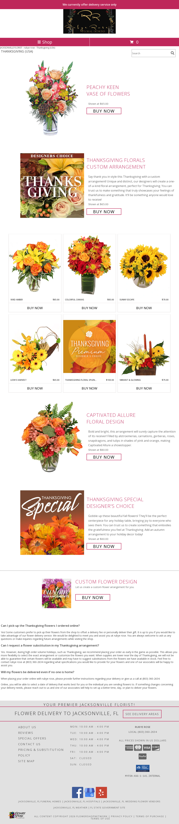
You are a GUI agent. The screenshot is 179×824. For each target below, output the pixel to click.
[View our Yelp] (101, 797)
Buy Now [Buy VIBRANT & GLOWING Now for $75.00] (144, 388)
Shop (44, 42)
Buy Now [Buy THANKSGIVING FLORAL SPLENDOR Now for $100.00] (89, 388)
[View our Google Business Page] (89, 797)
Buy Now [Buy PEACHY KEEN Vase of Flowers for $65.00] (104, 111)
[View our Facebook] (77, 797)
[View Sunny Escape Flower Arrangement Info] (144, 266)
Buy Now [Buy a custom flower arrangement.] (92, 597)
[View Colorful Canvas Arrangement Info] (89, 266)
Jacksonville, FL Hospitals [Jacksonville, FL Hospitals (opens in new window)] (82, 801)
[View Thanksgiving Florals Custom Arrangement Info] (52, 185)
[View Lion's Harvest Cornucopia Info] (35, 346)
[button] (142, 768)
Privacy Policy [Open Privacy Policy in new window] (122, 816)
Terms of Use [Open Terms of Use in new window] (100, 818)
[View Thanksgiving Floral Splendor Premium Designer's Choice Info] (89, 346)
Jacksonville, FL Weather (70, 807)
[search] (172, 53)
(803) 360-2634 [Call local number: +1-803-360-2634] (147, 731)
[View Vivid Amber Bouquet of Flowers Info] (35, 266)
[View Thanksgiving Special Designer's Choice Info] (52, 522)
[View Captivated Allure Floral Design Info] (52, 435)
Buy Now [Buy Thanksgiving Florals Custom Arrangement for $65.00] (104, 211)
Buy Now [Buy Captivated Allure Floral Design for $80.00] (104, 457)
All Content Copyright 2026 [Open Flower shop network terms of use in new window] (55, 816)
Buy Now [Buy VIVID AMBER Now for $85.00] (35, 308)
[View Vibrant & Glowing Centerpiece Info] (144, 346)
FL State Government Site (107, 807)
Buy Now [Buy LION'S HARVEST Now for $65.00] (35, 388)
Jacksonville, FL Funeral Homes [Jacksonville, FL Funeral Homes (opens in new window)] (39, 801)
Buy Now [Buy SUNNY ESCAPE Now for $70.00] (144, 308)
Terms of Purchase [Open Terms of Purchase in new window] (150, 816)
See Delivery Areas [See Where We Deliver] (142, 714)
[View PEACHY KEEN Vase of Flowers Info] (52, 98)
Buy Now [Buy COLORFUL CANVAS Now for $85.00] (89, 308)
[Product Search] (150, 53)
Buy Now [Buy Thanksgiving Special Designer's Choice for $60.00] (104, 546)
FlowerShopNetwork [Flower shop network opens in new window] (92, 816)
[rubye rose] (89, 32)
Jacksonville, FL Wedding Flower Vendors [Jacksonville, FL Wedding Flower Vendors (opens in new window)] (132, 801)
